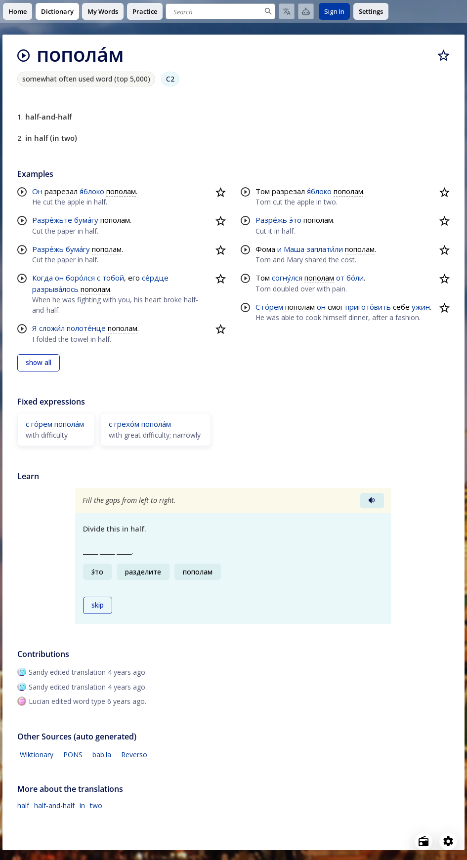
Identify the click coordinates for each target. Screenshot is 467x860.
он (59, 278)
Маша (294, 249)
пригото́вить (368, 307)
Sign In (334, 11)
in (82, 805)
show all (38, 362)
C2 (170, 78)
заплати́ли (324, 249)
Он (37, 191)
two (96, 805)
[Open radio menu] (423, 841)
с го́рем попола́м (55, 424)
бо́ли (355, 278)
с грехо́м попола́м (140, 424)
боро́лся (80, 278)
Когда (42, 278)
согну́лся (287, 278)
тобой (113, 278)
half (23, 805)
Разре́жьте (52, 220)
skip (97, 605)
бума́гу (86, 220)
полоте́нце (86, 328)
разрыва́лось (55, 289)
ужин (421, 307)
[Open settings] (448, 841)
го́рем (272, 307)
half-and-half (54, 805)
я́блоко (92, 191)
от (340, 278)
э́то (295, 220)
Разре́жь (48, 249)
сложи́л (52, 328)
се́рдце (155, 278)
